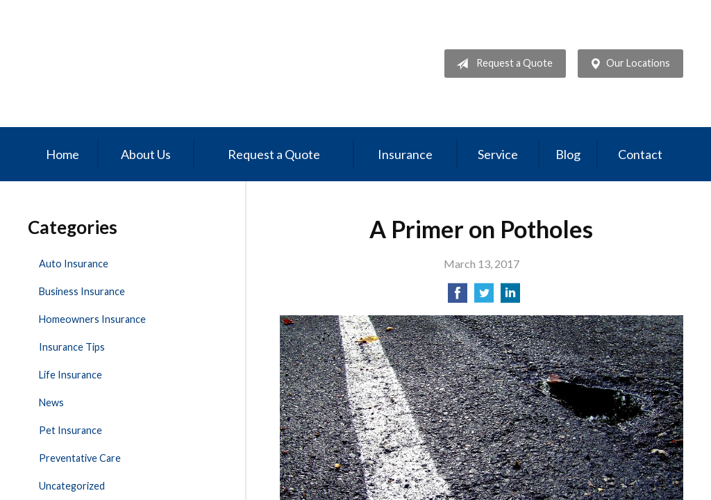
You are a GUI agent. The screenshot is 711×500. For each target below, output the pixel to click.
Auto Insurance (73, 263)
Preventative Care (80, 458)
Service (498, 154)
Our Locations (627, 64)
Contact (640, 154)
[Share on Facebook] (457, 296)
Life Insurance (70, 375)
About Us (146, 154)
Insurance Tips (72, 347)
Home (62, 154)
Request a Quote (502, 64)
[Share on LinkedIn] (510, 296)
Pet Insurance (70, 430)
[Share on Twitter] (484, 296)
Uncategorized (72, 486)
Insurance (405, 154)
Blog (567, 154)
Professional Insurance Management (123, 63)
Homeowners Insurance (92, 319)
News (51, 402)
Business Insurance (82, 291)
